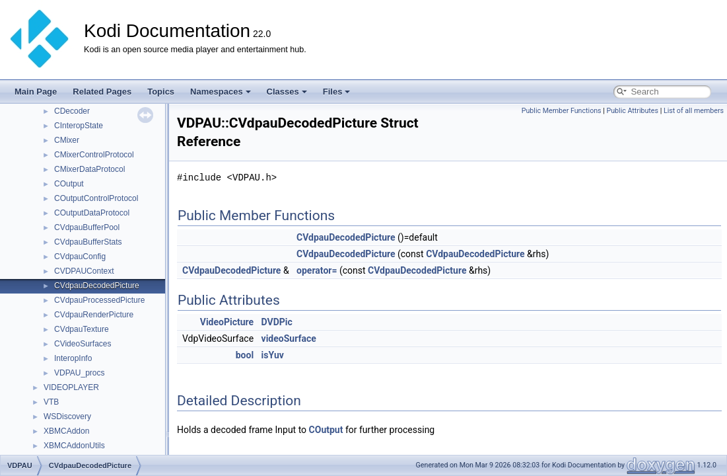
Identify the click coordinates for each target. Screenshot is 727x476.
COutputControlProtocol (96, 198)
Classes (287, 92)
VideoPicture (227, 322)
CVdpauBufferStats (88, 242)
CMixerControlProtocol (94, 154)
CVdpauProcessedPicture (99, 300)
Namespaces (220, 92)
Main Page (36, 92)
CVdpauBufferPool (87, 227)
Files (337, 92)
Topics (160, 92)
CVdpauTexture (81, 329)
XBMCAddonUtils (74, 445)
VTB (51, 402)
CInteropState (78, 125)
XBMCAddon (66, 431)
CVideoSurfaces (83, 343)
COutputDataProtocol (91, 213)
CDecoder (72, 111)
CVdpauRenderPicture (93, 314)
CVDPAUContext (84, 271)
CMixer (66, 140)
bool (245, 355)
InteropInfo (73, 358)
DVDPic (277, 322)
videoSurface (288, 338)
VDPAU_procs (79, 372)
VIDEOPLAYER (71, 387)
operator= (316, 270)
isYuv (272, 355)
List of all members (694, 110)
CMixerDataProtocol (89, 169)
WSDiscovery (67, 416)
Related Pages (102, 92)
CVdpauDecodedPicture (96, 285)
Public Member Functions (562, 110)
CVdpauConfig (80, 256)
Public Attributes (632, 110)
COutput (69, 183)
